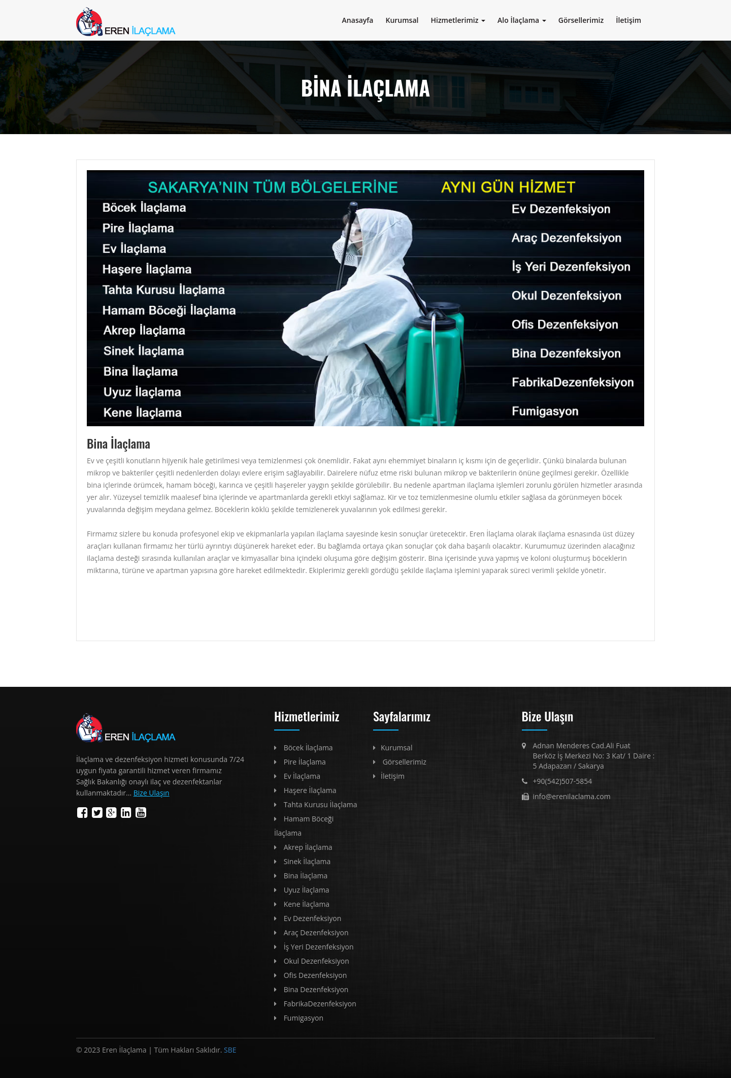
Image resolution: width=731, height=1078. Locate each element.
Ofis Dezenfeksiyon (315, 975)
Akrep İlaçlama (308, 847)
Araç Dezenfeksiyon (316, 932)
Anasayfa (358, 20)
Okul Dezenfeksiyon (316, 961)
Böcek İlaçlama (308, 747)
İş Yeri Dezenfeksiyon (319, 947)
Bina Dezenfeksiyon (316, 989)
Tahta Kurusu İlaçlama (320, 804)
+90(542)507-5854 (562, 781)
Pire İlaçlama (305, 762)
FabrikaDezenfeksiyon (320, 1003)
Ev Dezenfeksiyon (313, 918)
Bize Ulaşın (152, 793)
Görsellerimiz (581, 20)
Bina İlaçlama (306, 875)
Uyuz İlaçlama (306, 890)
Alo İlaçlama (521, 20)
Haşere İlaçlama (310, 790)
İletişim (628, 20)
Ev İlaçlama (302, 776)
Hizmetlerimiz (457, 20)
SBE (229, 1050)
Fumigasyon (303, 1018)
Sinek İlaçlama (307, 861)
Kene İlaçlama (307, 904)
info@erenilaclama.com (572, 796)
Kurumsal (402, 20)
